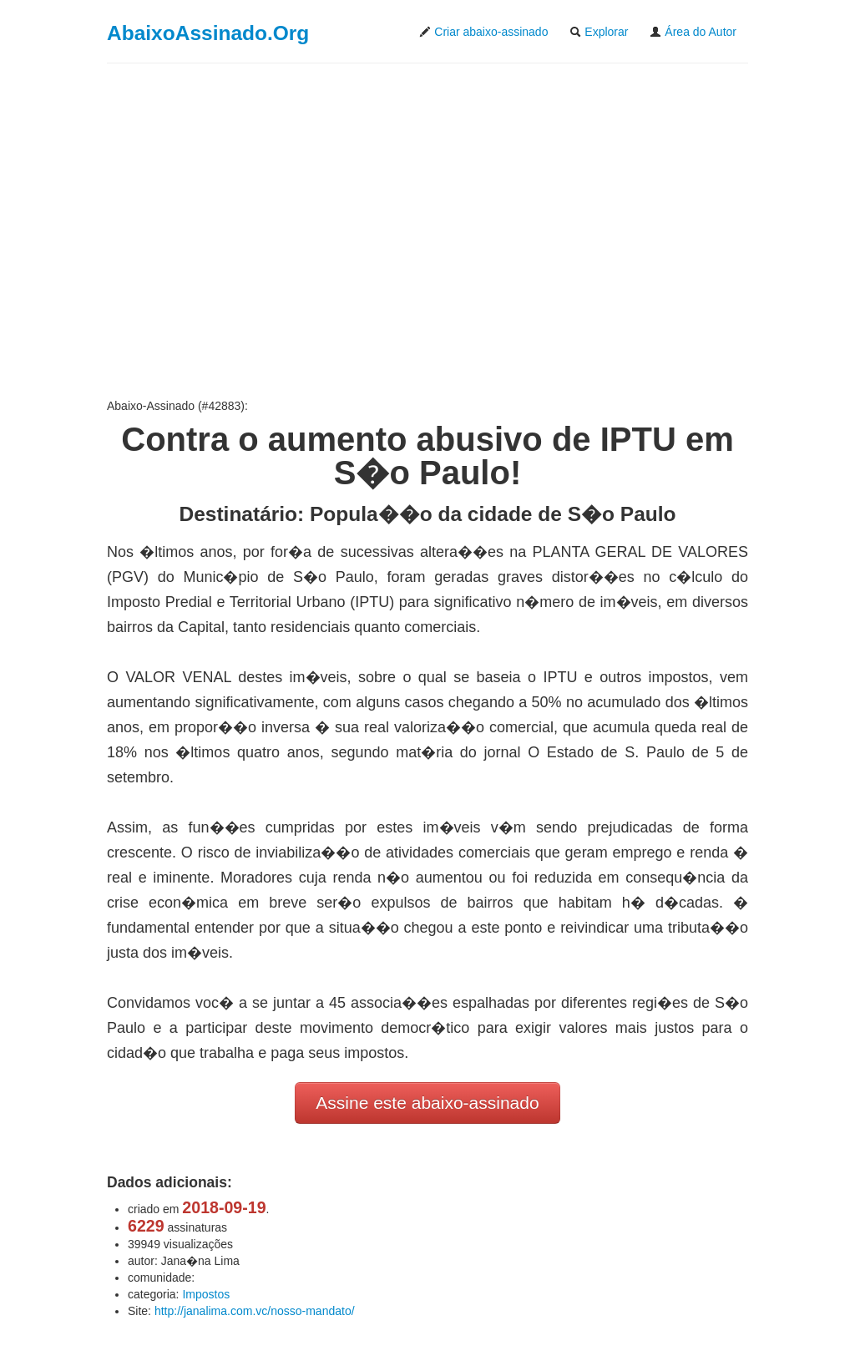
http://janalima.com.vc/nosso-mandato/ (254, 1311)
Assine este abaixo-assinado (427, 1102)
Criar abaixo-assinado (483, 31)
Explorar (598, 31)
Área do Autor (693, 31)
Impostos (206, 1294)
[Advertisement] (427, 230)
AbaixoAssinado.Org (208, 33)
